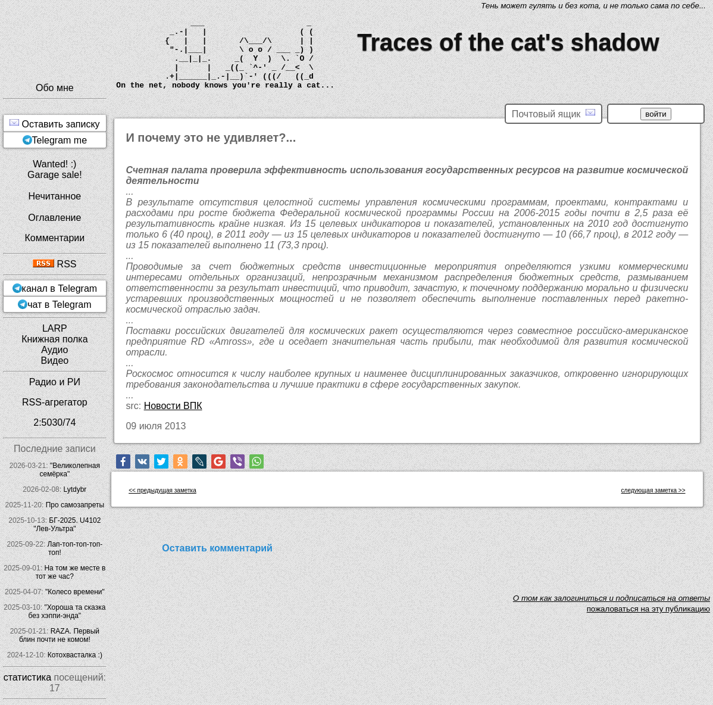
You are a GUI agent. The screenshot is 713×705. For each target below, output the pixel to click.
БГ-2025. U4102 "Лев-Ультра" (67, 524)
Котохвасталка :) (75, 655)
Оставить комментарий (217, 548)
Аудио (54, 350)
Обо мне (55, 88)
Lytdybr (74, 489)
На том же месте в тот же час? (71, 572)
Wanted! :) (54, 164)
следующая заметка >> (653, 490)
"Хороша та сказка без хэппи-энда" (67, 611)
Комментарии (54, 238)
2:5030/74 (54, 422)
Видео (54, 360)
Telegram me (59, 140)
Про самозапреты (75, 505)
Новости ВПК (173, 406)
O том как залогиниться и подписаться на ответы (611, 598)
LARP (54, 328)
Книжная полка (54, 339)
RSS (54, 264)
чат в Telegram (59, 305)
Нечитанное (54, 196)
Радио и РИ (54, 382)
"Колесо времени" (75, 592)
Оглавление (54, 218)
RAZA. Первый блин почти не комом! (59, 635)
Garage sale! (54, 175)
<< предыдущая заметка (162, 490)
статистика (27, 677)
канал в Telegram (60, 288)
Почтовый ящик (553, 113)
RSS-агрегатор (54, 402)
